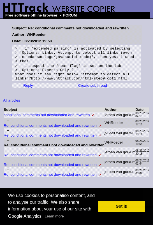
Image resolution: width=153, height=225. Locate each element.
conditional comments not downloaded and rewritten (47, 120)
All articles (11, 106)
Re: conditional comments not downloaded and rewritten (50, 131)
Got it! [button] (122, 206)
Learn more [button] (54, 216)
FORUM (70, 15)
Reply (28, 91)
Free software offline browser (31, 15)
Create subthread (92, 91)
